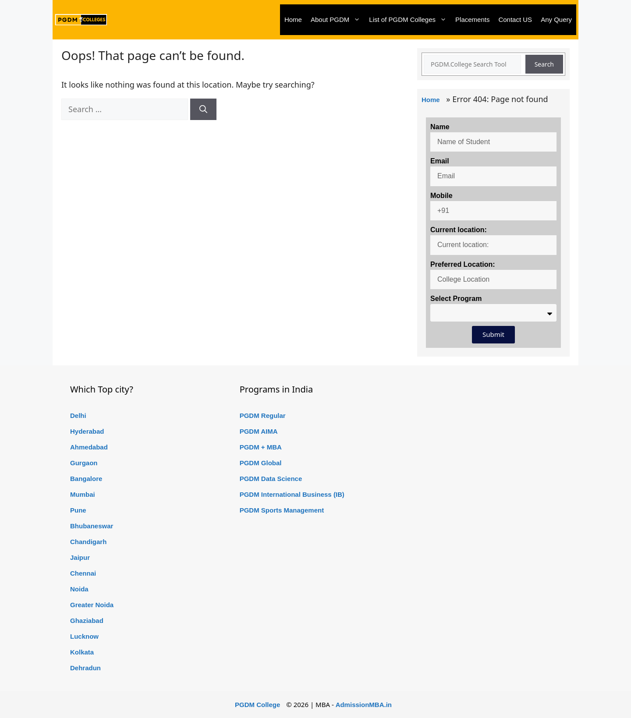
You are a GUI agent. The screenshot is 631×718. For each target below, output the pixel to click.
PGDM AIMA (259, 431)
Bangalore (86, 478)
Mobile (441, 195)
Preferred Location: (462, 264)
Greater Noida (91, 604)
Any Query (556, 19)
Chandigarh (88, 541)
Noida (79, 589)
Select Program (456, 298)
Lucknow (84, 636)
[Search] (203, 109)
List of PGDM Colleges (410, 20)
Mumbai (82, 494)
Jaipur (80, 557)
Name (440, 127)
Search (544, 64)
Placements (472, 19)
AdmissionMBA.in (364, 704)
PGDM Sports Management (282, 510)
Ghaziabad (86, 620)
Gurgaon (84, 463)
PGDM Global (261, 463)
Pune (78, 510)
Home (293, 19)
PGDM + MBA (261, 447)
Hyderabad (87, 431)
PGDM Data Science (271, 478)
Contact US (515, 19)
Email (439, 161)
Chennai (83, 573)
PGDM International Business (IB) (292, 494)
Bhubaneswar (91, 526)
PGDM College (257, 704)
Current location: (458, 229)
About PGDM (338, 20)
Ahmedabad (89, 447)
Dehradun (85, 668)
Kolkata (82, 652)
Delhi (78, 415)
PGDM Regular (263, 415)
